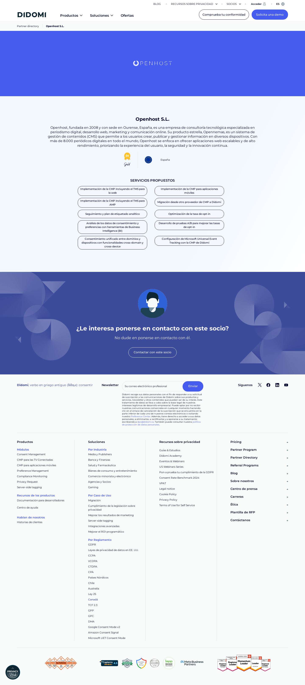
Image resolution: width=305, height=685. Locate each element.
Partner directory (28, 26)
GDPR (92, 544)
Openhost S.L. (55, 26)
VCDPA (92, 561)
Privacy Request (27, 481)
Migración (94, 500)
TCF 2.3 (92, 605)
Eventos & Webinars (171, 461)
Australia (93, 588)
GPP (91, 610)
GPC (91, 616)
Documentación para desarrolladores (40, 500)
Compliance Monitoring (32, 476)
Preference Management (33, 470)
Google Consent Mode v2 (104, 627)
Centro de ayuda (27, 507)
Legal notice (167, 488)
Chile (91, 583)
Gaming (93, 487)
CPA (91, 572)
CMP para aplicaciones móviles (36, 465)
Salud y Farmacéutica (102, 465)
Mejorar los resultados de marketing (111, 515)
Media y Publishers (100, 454)
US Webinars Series (171, 466)
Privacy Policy (168, 499)
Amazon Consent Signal (103, 632)
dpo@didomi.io (145, 422)
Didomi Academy (170, 455)
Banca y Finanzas (99, 459)
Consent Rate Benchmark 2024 (179, 477)
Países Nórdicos (98, 577)
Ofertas (127, 16)
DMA (91, 621)
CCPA (92, 555)
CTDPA (92, 566)
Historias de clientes (29, 522)
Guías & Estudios (169, 450)
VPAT (162, 483)
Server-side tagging (29, 487)
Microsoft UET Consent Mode (106, 638)
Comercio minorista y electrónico (109, 476)
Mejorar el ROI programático (106, 531)
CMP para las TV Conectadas (35, 459)
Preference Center (140, 416)
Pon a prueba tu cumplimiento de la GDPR (186, 472)
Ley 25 (92, 594)
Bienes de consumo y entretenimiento (112, 470)
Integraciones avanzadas (103, 526)
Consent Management (31, 454)
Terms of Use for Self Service (177, 505)
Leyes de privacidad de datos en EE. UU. (113, 550)
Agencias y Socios (99, 481)
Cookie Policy (168, 494)
